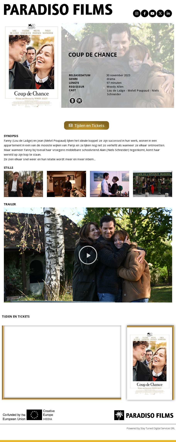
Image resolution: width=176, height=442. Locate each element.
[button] (88, 257)
